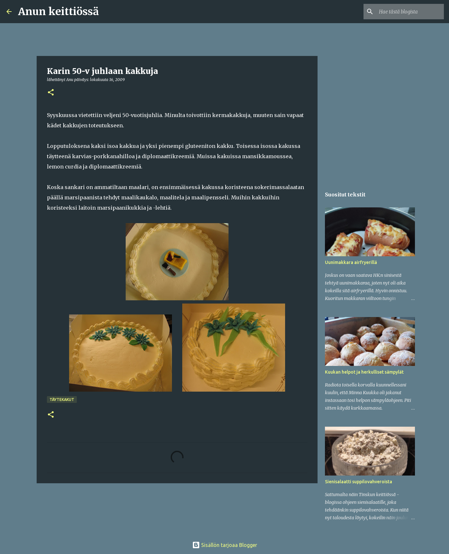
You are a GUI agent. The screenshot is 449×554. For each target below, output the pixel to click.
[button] (51, 92)
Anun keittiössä (58, 11)
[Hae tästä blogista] (410, 11)
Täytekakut (61, 399)
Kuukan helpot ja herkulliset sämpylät (364, 372)
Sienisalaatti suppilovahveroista (358, 481)
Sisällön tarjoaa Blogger (224, 545)
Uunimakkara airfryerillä (351, 262)
